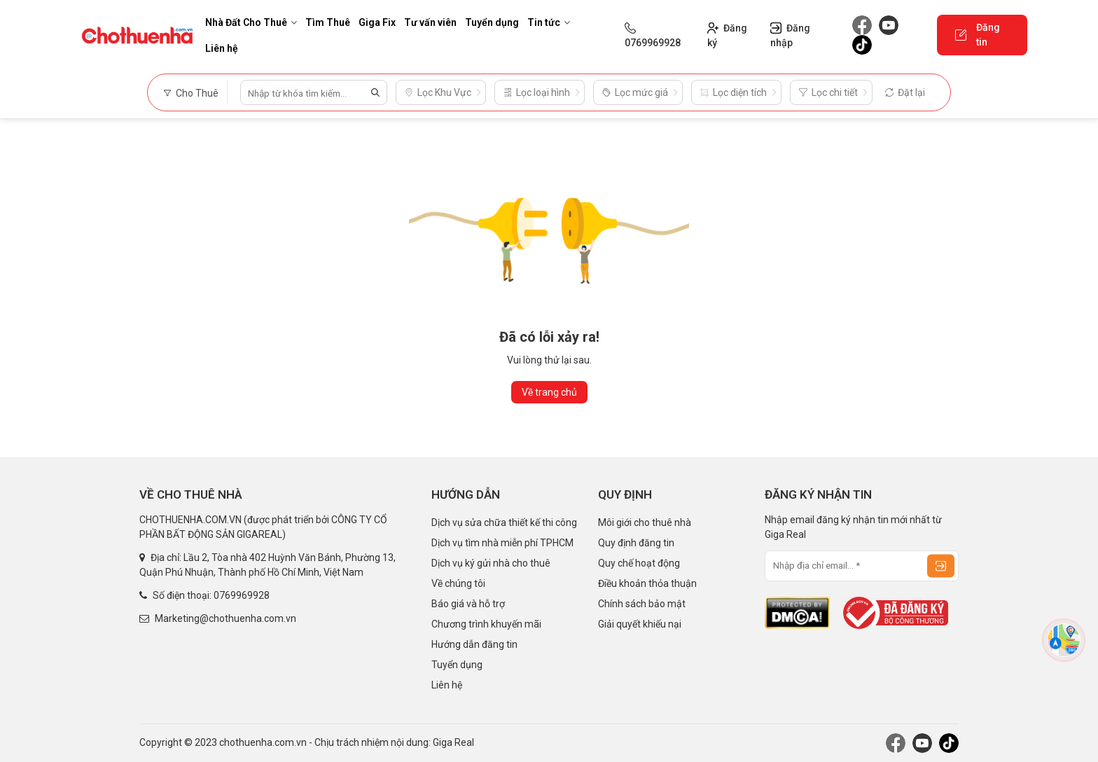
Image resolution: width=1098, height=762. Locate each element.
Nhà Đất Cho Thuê (251, 22)
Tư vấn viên (430, 22)
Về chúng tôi (458, 583)
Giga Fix (377, 22)
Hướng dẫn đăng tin (474, 644)
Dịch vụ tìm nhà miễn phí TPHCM (502, 542)
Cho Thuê (190, 93)
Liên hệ (221, 48)
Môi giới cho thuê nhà (644, 522)
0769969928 (242, 595)
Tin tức (548, 22)
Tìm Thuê (327, 22)
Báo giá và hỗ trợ (468, 603)
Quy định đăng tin (636, 542)
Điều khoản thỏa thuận (647, 583)
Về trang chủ (549, 392)
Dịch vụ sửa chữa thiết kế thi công (504, 522)
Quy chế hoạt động (639, 563)
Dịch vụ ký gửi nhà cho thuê (490, 563)
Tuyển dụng (492, 22)
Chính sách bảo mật (642, 603)
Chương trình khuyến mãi (486, 624)
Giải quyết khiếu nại (639, 624)
